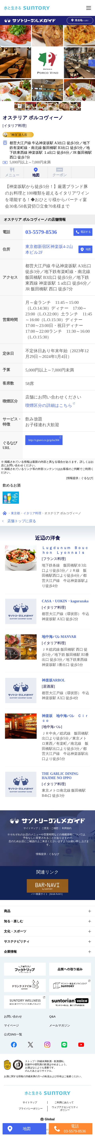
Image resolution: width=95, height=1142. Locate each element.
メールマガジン (59, 1025)
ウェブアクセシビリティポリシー (65, 1108)
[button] (91, 63)
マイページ (11, 1025)
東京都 (15, 513)
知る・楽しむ (13, 921)
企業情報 (10, 951)
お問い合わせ (13, 1016)
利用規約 (66, 828)
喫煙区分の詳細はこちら (48, 405)
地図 (88, 249)
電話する (85, 231)
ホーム (5, 513)
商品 (7, 911)
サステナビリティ (16, 941)
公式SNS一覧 (13, 1034)
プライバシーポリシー (31, 1108)
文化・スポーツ (15, 931)
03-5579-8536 (41, 232)
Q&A (52, 1016)
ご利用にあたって (64, 1102)
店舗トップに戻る (21, 521)
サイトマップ (31, 828)
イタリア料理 (32, 513)
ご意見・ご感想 (50, 828)
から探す (80, 20)
